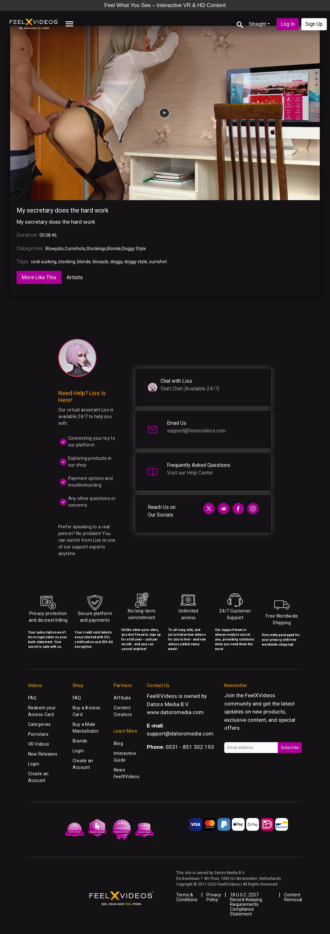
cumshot (158, 261)
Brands (80, 740)
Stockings (96, 248)
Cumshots (75, 248)
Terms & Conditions (186, 897)
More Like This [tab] (39, 277)
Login (33, 763)
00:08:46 (48, 235)
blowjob (100, 261)
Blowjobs (55, 248)
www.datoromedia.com (175, 712)
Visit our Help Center (190, 473)
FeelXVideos (260, 695)
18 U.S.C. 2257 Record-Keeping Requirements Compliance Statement (246, 904)
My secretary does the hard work (63, 210)
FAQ (32, 697)
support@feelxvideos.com (196, 431)
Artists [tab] (75, 277)
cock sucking (43, 261)
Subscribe (290, 747)
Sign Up (314, 24)
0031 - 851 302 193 (190, 747)
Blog (118, 743)
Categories (39, 724)
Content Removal (293, 897)
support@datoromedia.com (180, 733)
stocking (66, 261)
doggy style (135, 261)
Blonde (114, 248)
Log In (288, 24)
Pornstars (38, 734)
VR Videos (38, 744)
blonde (84, 261)
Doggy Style (134, 248)
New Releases (42, 754)
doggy (116, 261)
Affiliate (122, 697)
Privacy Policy (213, 897)
